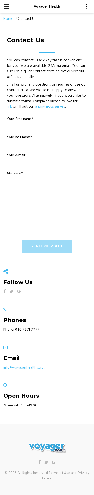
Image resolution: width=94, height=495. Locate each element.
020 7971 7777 (27, 330)
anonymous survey (50, 107)
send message (47, 246)
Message (15, 173)
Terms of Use (59, 473)
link (9, 107)
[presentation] (41, 229)
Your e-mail (17, 155)
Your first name (20, 119)
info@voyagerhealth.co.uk (24, 368)
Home (8, 19)
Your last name (20, 137)
